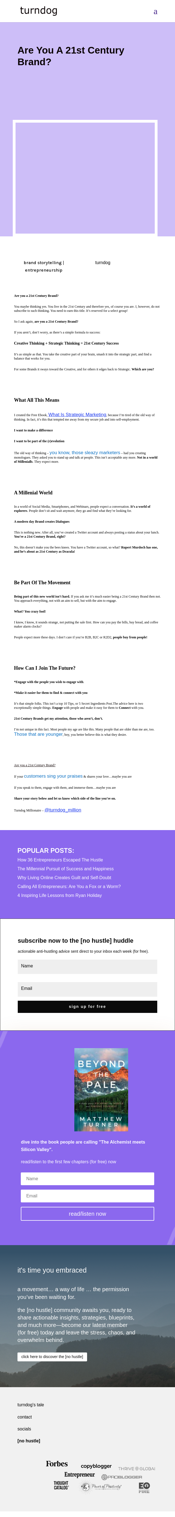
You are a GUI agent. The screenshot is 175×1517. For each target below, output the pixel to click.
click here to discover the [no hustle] (52, 1356)
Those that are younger (38, 734)
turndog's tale (30, 1404)
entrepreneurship (43, 270)
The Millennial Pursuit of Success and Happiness (65, 868)
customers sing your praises (53, 776)
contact (24, 1417)
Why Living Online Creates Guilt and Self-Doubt (64, 877)
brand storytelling (43, 262)
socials (24, 1429)
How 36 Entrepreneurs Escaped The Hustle (60, 860)
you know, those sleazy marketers (84, 452)
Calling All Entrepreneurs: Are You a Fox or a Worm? (69, 886)
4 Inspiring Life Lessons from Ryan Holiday (59, 895)
